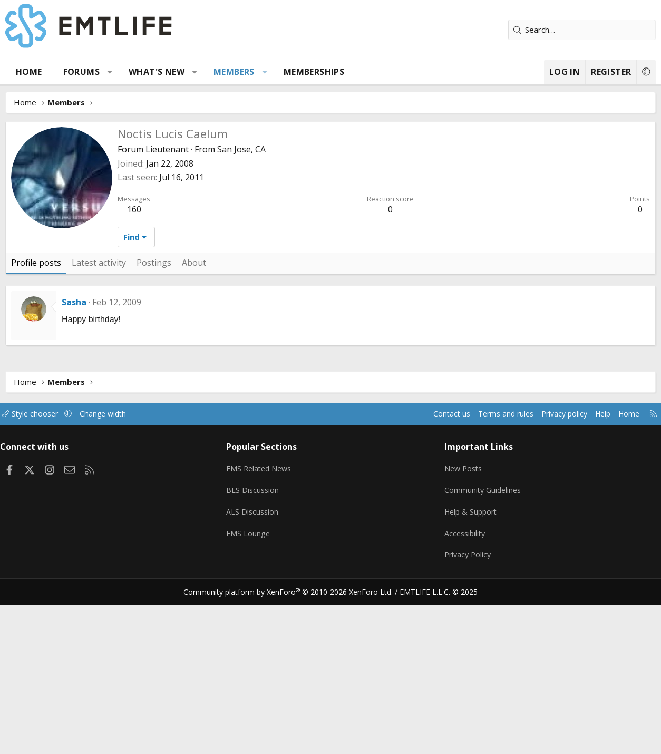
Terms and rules (488, 572)
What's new (156, 72)
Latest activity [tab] (99, 421)
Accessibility (463, 686)
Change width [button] (116, 572)
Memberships (314, 72)
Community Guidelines (482, 645)
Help (591, 572)
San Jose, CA (241, 149)
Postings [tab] (154, 421)
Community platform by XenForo (295, 741)
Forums (81, 72)
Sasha (74, 460)
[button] (110, 72)
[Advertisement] (384, 262)
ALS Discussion (256, 665)
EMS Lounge (251, 686)
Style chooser (41, 572)
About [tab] (194, 421)
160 (134, 367)
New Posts (462, 624)
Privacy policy (550, 572)
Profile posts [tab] (36, 421)
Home (29, 72)
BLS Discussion (256, 645)
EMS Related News (263, 624)
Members (234, 72)
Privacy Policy (466, 706)
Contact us (431, 572)
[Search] (582, 30)
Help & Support (470, 665)
